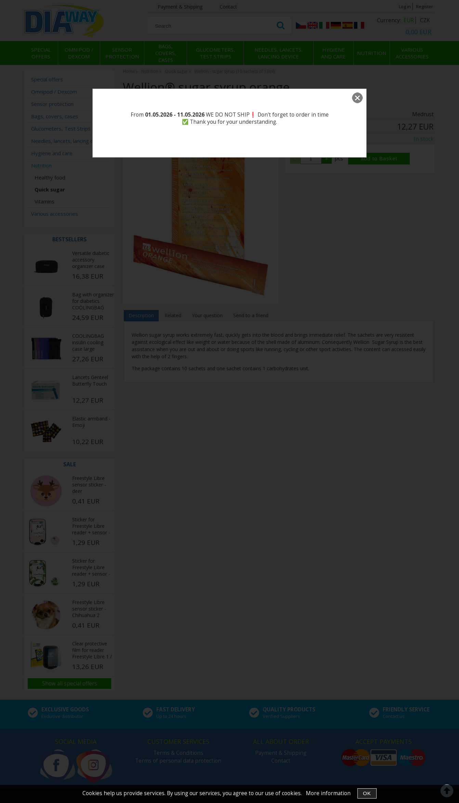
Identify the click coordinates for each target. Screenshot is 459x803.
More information (328, 793)
